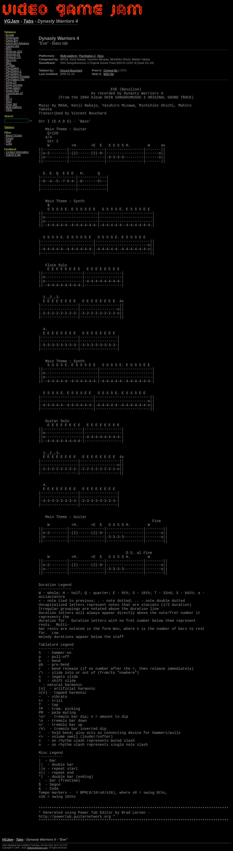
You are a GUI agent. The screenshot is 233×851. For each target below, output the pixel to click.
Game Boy (12, 40)
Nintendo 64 (13, 54)
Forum (9, 138)
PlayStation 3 (13, 73)
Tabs (28, 21)
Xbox (9, 101)
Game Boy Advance (17, 43)
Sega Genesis (14, 85)
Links (9, 143)
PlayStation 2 (13, 71)
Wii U (9, 98)
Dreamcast (12, 37)
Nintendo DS (13, 57)
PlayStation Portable (18, 76)
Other (9, 110)
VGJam (11, 21)
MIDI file (109, 73)
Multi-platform (14, 107)
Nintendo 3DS (14, 51)
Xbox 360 (11, 104)
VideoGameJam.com (37, 847)
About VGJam (14, 135)
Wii (7, 96)
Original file (111, 70)
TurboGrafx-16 (14, 93)
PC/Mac (10, 65)
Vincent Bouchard (71, 70)
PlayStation (12, 68)
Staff (8, 141)
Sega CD (11, 82)
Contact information (17, 152)
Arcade (10, 35)
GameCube (12, 46)
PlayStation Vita (15, 79)
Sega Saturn (13, 87)
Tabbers (9, 127)
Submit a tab (13, 154)
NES (8, 62)
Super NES (12, 90)
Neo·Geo (11, 60)
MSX (9, 48)
